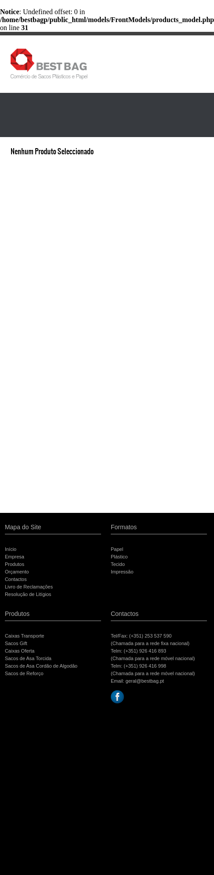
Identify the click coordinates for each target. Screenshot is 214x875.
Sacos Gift (16, 643)
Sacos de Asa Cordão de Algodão (41, 666)
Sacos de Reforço (24, 673)
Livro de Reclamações (29, 586)
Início (10, 549)
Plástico (119, 556)
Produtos (14, 564)
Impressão (122, 571)
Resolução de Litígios (28, 594)
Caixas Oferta (19, 650)
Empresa (14, 556)
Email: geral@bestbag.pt (137, 681)
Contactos (16, 579)
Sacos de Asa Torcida (28, 658)
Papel (117, 549)
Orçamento (17, 571)
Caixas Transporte (24, 635)
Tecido (118, 564)
